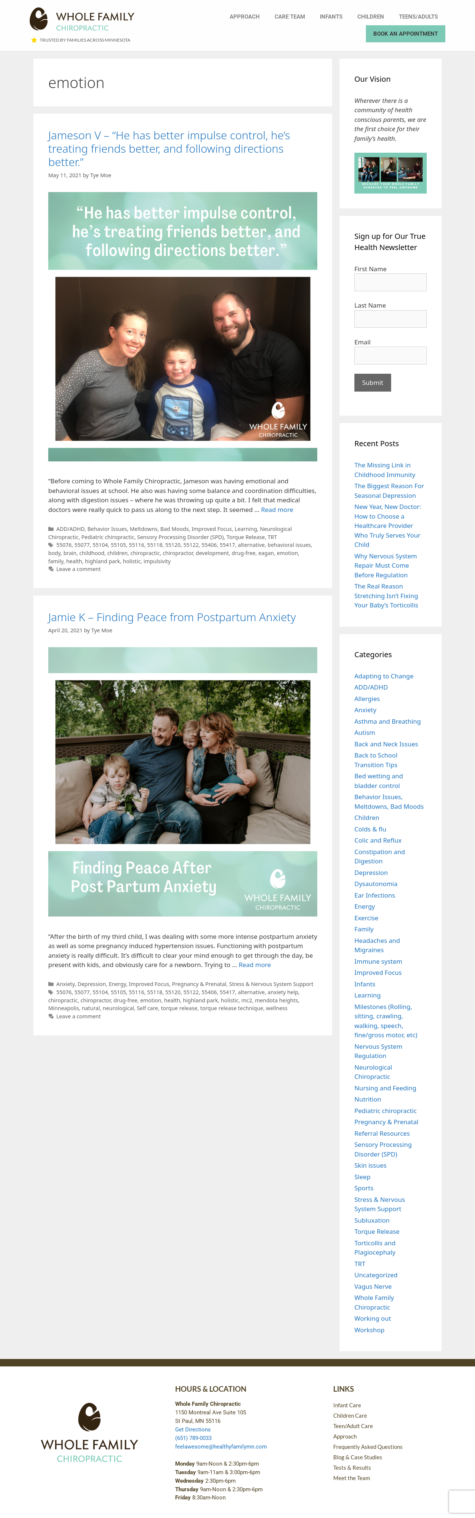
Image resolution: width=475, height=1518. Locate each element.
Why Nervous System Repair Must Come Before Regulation (385, 565)
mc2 (247, 1000)
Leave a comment (78, 569)
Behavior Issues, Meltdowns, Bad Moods (138, 528)
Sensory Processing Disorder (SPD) (180, 537)
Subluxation (372, 1220)
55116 (136, 544)
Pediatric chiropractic (107, 537)
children (117, 553)
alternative (251, 544)
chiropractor (178, 553)
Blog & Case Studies (357, 1457)
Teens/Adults (418, 16)
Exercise (366, 918)
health (74, 561)
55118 (154, 544)
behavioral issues (289, 544)
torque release (179, 1008)
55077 (82, 544)
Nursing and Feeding (385, 1088)
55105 (118, 544)
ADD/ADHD (70, 528)
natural (91, 1008)
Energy (117, 983)
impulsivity (157, 561)
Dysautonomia (375, 883)
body (54, 553)
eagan (266, 553)
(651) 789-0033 (193, 1438)
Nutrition (367, 1099)
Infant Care (347, 1405)
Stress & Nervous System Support (271, 983)
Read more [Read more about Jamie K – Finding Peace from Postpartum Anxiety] (255, 964)
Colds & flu (370, 829)
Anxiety (65, 983)
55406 (209, 544)
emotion (287, 553)
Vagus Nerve (373, 1286)
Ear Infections (374, 895)
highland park (102, 561)
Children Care (350, 1415)
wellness (277, 1008)
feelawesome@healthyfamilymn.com (221, 1446)
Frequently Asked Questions (368, 1446)
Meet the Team (351, 1478)
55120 (172, 544)
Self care (147, 1008)
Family (364, 929)
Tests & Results (352, 1467)
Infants (331, 16)
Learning (246, 528)
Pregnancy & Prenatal (199, 983)
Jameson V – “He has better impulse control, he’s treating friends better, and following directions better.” (169, 148)
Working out (372, 1318)
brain (69, 553)
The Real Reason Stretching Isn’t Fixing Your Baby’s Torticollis (386, 595)
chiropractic (145, 553)
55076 (64, 544)
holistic (132, 561)
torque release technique (231, 1008)
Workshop (369, 1330)
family (55, 561)
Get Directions (193, 1429)
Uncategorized (376, 1275)
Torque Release (245, 537)
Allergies (367, 698)
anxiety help (283, 992)
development (212, 553)
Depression (92, 983)
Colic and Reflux (378, 840)
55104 (100, 544)
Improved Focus (211, 528)
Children (370, 16)
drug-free (243, 553)
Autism (364, 732)
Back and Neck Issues (386, 744)
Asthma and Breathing (387, 721)
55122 (191, 544)
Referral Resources (382, 1133)
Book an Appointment (405, 33)
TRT (272, 537)
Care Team (290, 16)
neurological (118, 1008)
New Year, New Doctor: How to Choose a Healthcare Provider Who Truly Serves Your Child (387, 525)
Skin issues (370, 1165)
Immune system (378, 961)
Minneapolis (63, 1008)
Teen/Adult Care (353, 1426)
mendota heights (276, 1000)
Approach (245, 16)
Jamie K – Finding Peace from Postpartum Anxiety (172, 617)
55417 (227, 544)
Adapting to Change (383, 676)
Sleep (362, 1176)
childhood (91, 553)
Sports (363, 1188)
